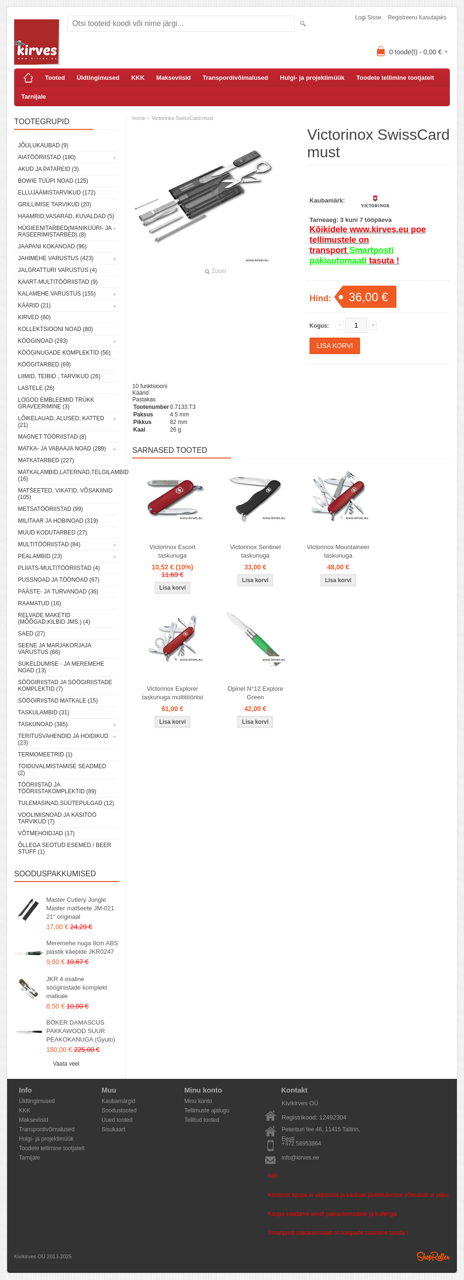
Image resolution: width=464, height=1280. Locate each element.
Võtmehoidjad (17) (46, 833)
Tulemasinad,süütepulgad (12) (66, 803)
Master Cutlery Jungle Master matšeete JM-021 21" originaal (80, 908)
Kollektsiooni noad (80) (55, 329)
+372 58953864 (301, 1143)
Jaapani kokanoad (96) (52, 246)
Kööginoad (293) (43, 341)
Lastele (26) (36, 388)
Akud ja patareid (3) (48, 169)
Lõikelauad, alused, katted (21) (61, 421)
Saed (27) (31, 633)
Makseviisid (173, 77)
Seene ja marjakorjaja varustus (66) (54, 648)
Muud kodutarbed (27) (52, 532)
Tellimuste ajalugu (206, 1110)
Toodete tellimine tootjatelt (395, 77)
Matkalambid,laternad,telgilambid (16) (68, 475)
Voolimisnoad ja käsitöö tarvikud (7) (57, 818)
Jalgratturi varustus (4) (57, 270)
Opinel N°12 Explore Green (255, 693)
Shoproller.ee (433, 1256)
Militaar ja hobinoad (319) (58, 520)
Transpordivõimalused (235, 77)
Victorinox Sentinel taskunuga (255, 551)
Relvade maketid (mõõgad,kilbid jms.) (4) (54, 618)
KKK (138, 77)
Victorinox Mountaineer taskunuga (338, 551)
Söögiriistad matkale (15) (58, 700)
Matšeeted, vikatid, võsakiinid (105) (65, 493)
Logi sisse (368, 17)
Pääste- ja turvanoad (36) (58, 591)
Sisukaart (113, 1129)
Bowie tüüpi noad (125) (53, 181)
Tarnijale (33, 96)
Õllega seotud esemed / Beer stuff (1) (64, 848)
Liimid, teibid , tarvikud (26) (59, 376)
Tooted (55, 77)
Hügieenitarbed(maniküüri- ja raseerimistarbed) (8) (65, 231)
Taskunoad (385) (43, 724)
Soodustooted (119, 1110)
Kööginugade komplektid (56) (64, 352)
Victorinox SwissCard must (183, 118)
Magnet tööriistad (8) (52, 436)
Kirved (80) (34, 317)
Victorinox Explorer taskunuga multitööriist (172, 693)
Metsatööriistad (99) (50, 509)
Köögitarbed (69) (44, 364)
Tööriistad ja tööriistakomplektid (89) (57, 788)
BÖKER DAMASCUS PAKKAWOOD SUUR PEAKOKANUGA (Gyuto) (80, 1031)
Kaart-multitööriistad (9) (58, 282)
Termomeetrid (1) (45, 754)
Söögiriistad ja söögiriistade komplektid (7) (65, 685)
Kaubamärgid (118, 1101)
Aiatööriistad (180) (47, 157)
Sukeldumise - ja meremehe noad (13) (61, 667)
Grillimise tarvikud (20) (54, 204)
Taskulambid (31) (43, 712)
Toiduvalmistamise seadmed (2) (62, 769)
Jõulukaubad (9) (43, 145)
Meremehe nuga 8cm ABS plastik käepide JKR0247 (82, 947)
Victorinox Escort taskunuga (172, 551)
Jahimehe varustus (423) (56, 258)
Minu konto (198, 1101)
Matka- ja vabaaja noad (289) (62, 448)
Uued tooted (117, 1120)
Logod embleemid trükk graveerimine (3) (56, 403)
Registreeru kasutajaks (417, 17)
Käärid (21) (34, 305)
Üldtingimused (98, 77)
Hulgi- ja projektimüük (312, 77)
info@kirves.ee (300, 1157)
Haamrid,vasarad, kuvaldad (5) (66, 216)
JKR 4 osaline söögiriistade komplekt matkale (76, 987)
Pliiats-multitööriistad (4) (59, 568)
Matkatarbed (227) (46, 460)
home (139, 118)
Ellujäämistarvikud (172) (56, 192)
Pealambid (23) (40, 556)
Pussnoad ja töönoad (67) (58, 579)
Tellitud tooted (201, 1120)
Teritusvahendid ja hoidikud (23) (63, 739)
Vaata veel (66, 1063)
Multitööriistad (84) (49, 544)
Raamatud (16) (39, 603)
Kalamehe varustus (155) (57, 293)
